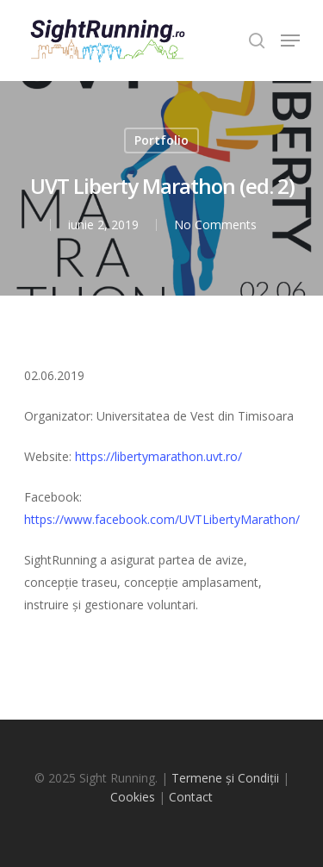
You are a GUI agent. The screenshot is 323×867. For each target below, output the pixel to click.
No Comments (215, 224)
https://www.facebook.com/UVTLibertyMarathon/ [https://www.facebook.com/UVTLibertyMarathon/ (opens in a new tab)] (162, 519)
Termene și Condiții (225, 778)
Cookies (132, 797)
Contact (191, 797)
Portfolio (161, 140)
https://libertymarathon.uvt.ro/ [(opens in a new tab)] (158, 456)
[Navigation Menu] (290, 40)
